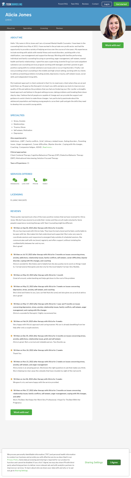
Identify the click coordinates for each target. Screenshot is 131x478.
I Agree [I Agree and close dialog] (114, 462)
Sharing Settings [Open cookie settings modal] (94, 462)
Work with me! (113, 45)
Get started (121, 4)
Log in (107, 4)
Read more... (47, 147)
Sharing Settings (21, 470)
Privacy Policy (12, 460)
